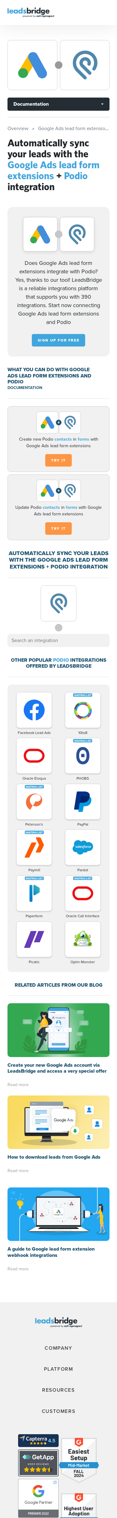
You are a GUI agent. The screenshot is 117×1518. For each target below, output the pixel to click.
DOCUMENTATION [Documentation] (24, 388)
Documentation (31, 104)
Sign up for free (59, 340)
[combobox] (58, 640)
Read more (18, 1084)
